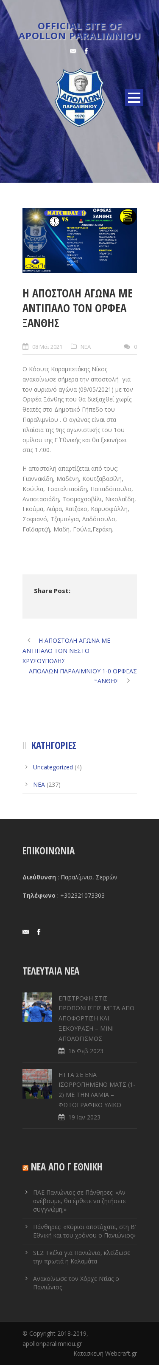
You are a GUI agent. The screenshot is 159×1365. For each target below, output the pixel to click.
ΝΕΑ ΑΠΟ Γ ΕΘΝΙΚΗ (67, 1166)
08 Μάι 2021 (47, 346)
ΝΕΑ (86, 346)
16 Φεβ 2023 (85, 1051)
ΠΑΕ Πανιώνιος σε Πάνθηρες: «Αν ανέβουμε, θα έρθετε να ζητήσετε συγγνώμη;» (79, 1200)
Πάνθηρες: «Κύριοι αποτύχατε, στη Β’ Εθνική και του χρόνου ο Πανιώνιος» (84, 1231)
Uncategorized (53, 767)
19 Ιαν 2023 (84, 1117)
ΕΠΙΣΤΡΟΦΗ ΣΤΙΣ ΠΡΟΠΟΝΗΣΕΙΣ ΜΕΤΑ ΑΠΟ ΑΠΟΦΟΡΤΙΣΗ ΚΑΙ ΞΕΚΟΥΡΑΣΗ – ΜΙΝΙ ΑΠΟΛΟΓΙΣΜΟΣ (96, 1018)
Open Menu (134, 97)
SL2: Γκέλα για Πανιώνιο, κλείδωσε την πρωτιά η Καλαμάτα (81, 1257)
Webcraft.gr (121, 1353)
